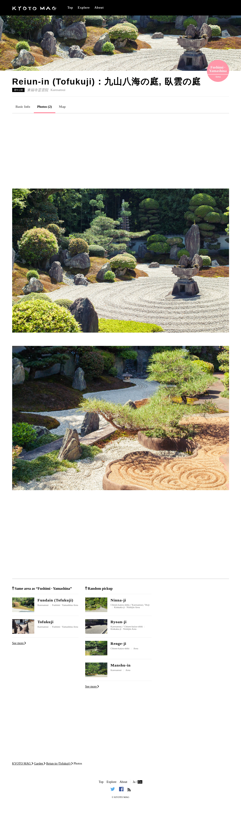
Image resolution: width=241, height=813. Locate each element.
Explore (84, 7)
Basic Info (22, 106)
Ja (134, 782)
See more (19, 643)
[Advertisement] (120, 151)
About (99, 7)
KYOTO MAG (121, 797)
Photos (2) (44, 106)
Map (62, 106)
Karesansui (57, 90)
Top (70, 7)
